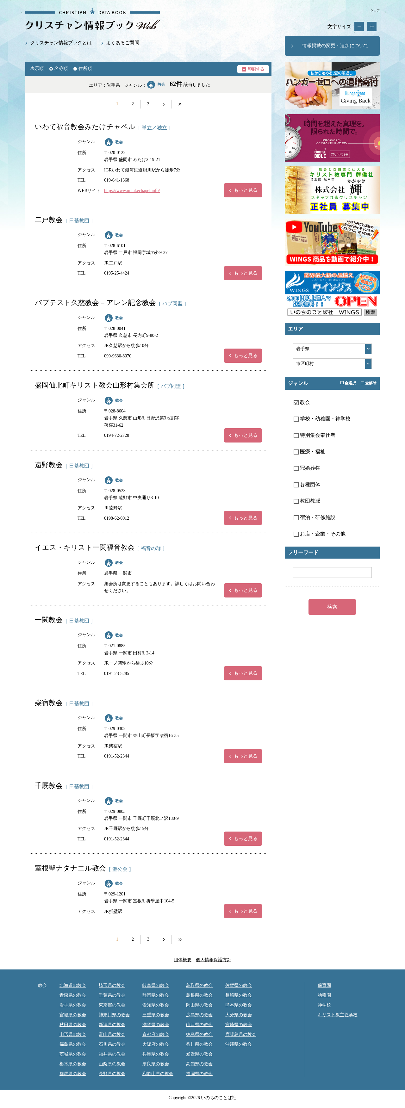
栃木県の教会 (72, 1064)
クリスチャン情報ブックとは (61, 42)
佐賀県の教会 (238, 985)
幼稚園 (324, 995)
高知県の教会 (199, 1064)
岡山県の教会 (199, 1005)
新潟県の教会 (112, 1024)
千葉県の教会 (112, 995)
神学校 (324, 1005)
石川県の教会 (112, 1044)
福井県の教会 (112, 1054)
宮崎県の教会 (238, 1024)
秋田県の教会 (72, 1024)
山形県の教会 (72, 1034)
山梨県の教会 (112, 1064)
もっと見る (246, 190)
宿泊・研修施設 (314, 517)
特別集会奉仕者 (314, 435)
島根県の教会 (199, 995)
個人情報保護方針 (213, 959)
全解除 (369, 383)
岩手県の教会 (72, 1005)
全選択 (348, 383)
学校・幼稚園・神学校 (322, 418)
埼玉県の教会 (112, 985)
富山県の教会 (112, 1034)
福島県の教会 (72, 1044)
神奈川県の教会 (114, 1014)
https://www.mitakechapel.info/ (132, 190)
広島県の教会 (199, 1014)
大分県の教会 (238, 1014)
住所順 (85, 68)
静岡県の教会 (155, 995)
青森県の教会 (72, 995)
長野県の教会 (112, 1073)
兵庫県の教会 (155, 1054)
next (164, 104)
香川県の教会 (199, 1044)
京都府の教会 (155, 1034)
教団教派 (307, 501)
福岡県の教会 (199, 1073)
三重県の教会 (155, 1014)
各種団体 (307, 484)
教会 (119, 142)
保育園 (324, 985)
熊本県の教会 (238, 1005)
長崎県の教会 (238, 995)
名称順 (61, 68)
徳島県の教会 (199, 1034)
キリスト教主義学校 (338, 1014)
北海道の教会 (72, 985)
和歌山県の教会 (157, 1073)
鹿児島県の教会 (240, 1034)
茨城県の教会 (72, 1054)
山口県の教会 (199, 1024)
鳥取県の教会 (199, 985)
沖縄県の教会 (238, 1044)
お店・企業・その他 (320, 533)
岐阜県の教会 (155, 985)
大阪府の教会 (155, 1044)
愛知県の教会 (155, 1005)
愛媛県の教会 (199, 1054)
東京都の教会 (112, 1005)
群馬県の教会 (72, 1073)
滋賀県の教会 (155, 1024)
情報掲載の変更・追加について (335, 45)
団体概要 (182, 959)
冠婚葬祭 (307, 468)
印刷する (256, 69)
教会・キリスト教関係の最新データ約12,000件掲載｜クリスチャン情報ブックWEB (92, 19)
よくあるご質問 (122, 42)
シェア (375, 10)
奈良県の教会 (155, 1064)
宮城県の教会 (72, 1014)
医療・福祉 (309, 451)
